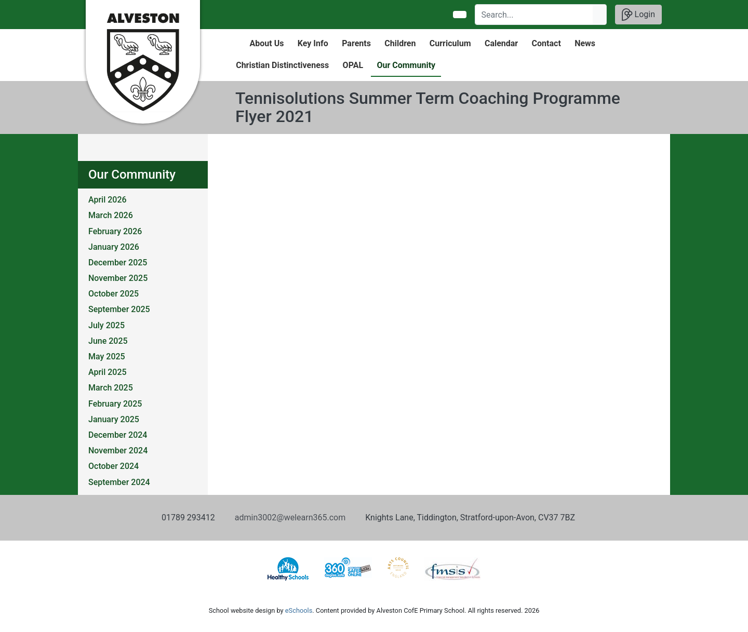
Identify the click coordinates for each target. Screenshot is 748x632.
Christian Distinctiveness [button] (282, 65)
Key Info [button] (313, 43)
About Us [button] (267, 43)
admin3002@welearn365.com (290, 517)
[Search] (534, 14)
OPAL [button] (353, 65)
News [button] (585, 43)
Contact (546, 43)
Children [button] (400, 43)
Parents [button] (356, 43)
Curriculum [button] (450, 43)
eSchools (298, 610)
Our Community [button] (406, 65)
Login (638, 14)
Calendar (501, 43)
